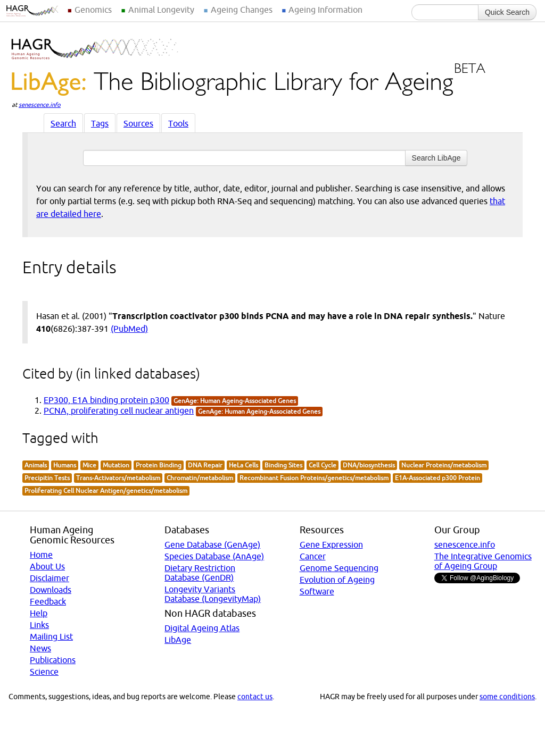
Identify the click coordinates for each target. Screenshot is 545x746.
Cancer (313, 556)
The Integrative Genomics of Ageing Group (483, 561)
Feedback (48, 601)
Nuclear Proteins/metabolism (443, 465)
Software (317, 591)
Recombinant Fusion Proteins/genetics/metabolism (314, 477)
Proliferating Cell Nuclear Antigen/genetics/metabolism (105, 490)
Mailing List (51, 636)
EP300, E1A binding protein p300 (106, 400)
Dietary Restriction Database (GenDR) (199, 572)
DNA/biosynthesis (369, 465)
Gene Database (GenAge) (212, 544)
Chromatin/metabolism (200, 477)
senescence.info (40, 105)
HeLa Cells (243, 465)
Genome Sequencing (339, 568)
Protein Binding (158, 465)
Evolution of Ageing (337, 579)
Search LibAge (436, 158)
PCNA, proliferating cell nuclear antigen (119, 410)
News (40, 648)
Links (39, 625)
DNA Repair (205, 465)
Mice (89, 465)
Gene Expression (331, 544)
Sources (138, 123)
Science (44, 671)
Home (41, 554)
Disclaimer (49, 578)
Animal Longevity (161, 9)
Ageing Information (325, 9)
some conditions (507, 696)
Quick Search (507, 12)
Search (63, 123)
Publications (53, 660)
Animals (35, 465)
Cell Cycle (322, 465)
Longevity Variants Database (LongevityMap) (212, 593)
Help (38, 613)
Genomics (93, 9)
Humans (64, 465)
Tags (100, 123)
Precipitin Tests (47, 477)
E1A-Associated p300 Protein (437, 477)
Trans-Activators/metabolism (118, 477)
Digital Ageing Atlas (202, 628)
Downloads (50, 589)
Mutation (116, 465)
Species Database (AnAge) (214, 556)
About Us (47, 566)
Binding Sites (283, 465)
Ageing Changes (241, 9)
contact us (254, 696)
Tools (178, 123)
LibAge (177, 639)
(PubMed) (129, 328)
